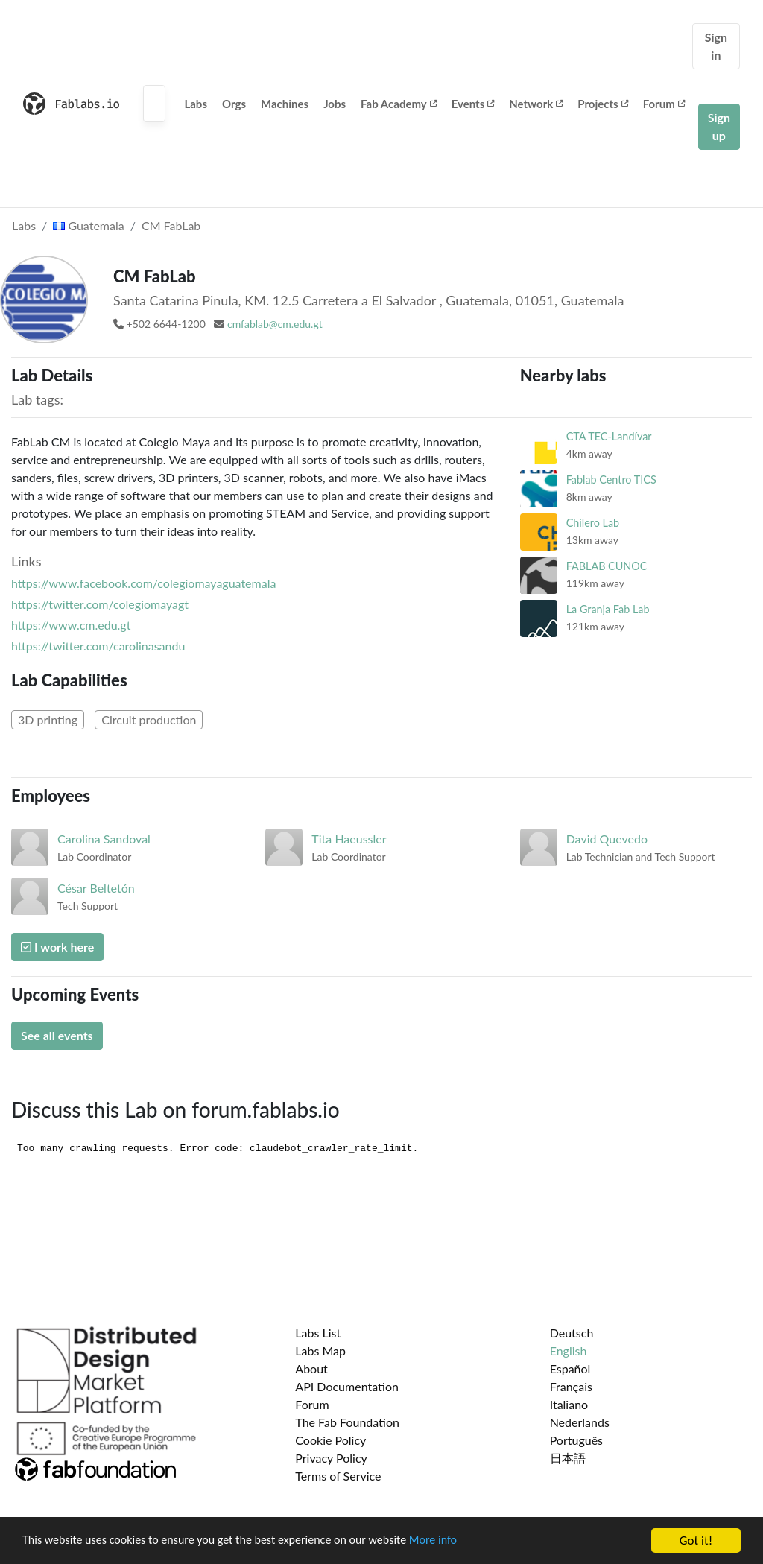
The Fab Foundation (347, 1422)
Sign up (719, 126)
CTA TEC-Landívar (609, 436)
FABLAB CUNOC (607, 566)
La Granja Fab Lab (608, 609)
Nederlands (580, 1422)
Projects (602, 103)
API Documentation (347, 1386)
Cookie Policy (330, 1440)
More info (458, 1542)
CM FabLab (171, 225)
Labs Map (320, 1350)
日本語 (568, 1458)
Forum (664, 103)
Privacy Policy (331, 1458)
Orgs (234, 103)
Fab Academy (399, 103)
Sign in (716, 46)
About (311, 1368)
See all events (57, 1035)
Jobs (334, 103)
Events (473, 103)
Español (570, 1368)
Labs (195, 103)
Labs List (318, 1333)
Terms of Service (338, 1476)
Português (576, 1440)
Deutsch (572, 1333)
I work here (57, 947)
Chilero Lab (592, 522)
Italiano (569, 1404)
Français (571, 1386)
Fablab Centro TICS (611, 479)
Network (536, 103)
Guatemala (88, 225)
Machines (284, 103)
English (568, 1350)
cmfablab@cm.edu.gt (275, 323)
